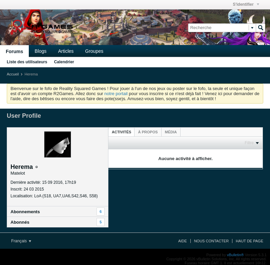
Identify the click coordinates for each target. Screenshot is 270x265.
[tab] (121, 131)
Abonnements (25, 211)
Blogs (40, 51)
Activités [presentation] (121, 132)
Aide (182, 241)
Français (21, 241)
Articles (66, 51)
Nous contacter (211, 241)
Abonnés (20, 222)
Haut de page (249, 241)
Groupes (94, 51)
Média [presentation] (171, 132)
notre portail (116, 93)
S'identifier (246, 4)
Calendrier (64, 62)
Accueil (13, 74)
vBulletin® (235, 255)
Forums (14, 51)
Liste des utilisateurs (27, 62)
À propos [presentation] (148, 132)
